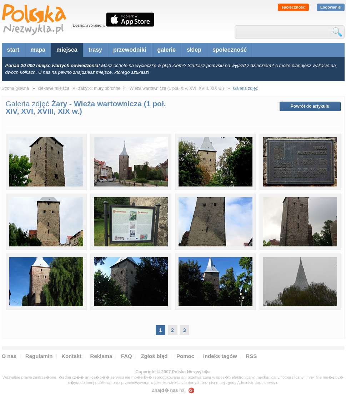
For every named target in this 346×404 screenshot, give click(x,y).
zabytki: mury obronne (99, 88)
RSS (251, 356)
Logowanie (330, 7)
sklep (194, 50)
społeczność (293, 7)
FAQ (126, 356)
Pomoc (185, 356)
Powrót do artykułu (310, 106)
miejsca (66, 50)
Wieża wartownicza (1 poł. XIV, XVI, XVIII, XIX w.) (177, 88)
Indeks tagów (220, 356)
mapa (37, 50)
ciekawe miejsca (53, 88)
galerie (166, 50)
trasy (95, 50)
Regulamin (39, 356)
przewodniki (129, 50)
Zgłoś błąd (154, 356)
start (13, 50)
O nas (9, 356)
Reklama (101, 356)
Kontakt (71, 356)
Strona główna (15, 88)
